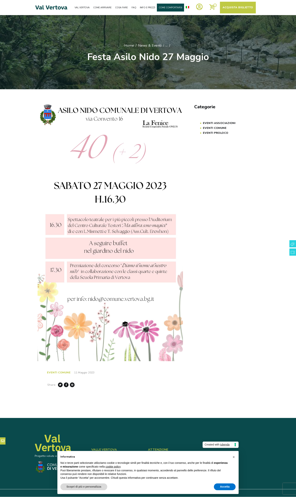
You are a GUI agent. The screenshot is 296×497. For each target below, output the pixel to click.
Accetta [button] (225, 486)
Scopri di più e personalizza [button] (83, 486)
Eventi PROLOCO (215, 133)
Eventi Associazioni (219, 123)
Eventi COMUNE (59, 372)
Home (129, 45)
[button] (234, 457)
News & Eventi (150, 45)
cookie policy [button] (113, 466)
